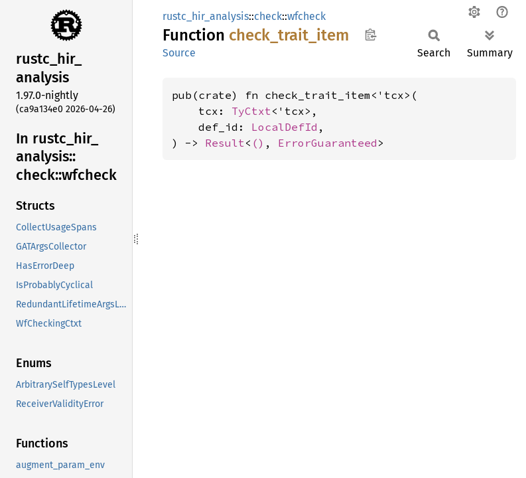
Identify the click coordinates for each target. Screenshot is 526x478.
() (258, 142)
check (268, 16)
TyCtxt (251, 111)
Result (225, 142)
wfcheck (306, 16)
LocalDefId (284, 126)
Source (179, 52)
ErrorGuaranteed (327, 142)
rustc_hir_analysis (206, 16)
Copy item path (370, 34)
